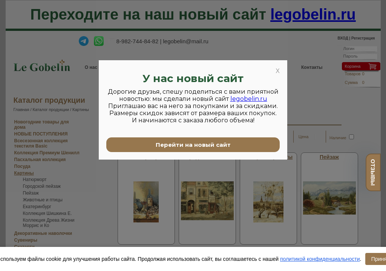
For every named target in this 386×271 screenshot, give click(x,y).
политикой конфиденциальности (320, 259)
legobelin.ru (248, 98)
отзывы (373, 172)
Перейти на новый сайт (193, 144)
